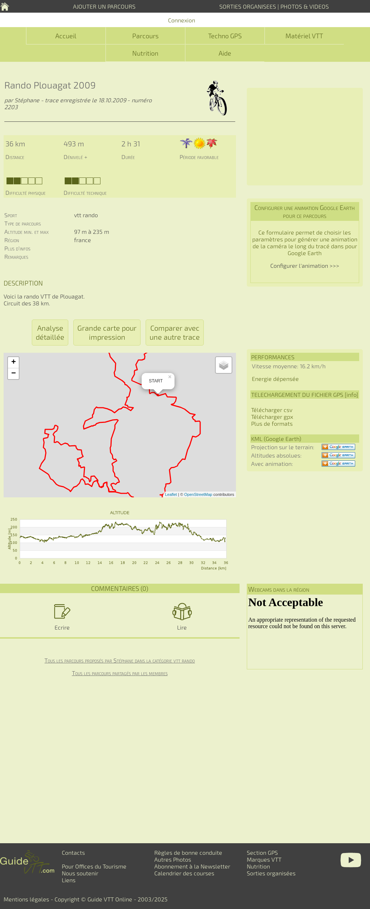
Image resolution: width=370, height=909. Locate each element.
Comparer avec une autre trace (175, 332)
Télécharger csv (271, 409)
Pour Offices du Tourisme (94, 866)
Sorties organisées (271, 873)
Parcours (145, 36)
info (351, 394)
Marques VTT (264, 859)
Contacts (73, 852)
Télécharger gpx (272, 416)
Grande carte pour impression (107, 332)
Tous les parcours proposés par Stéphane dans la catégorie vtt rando (119, 660)
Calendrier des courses (184, 873)
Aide (225, 53)
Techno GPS (225, 36)
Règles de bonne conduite (188, 852)
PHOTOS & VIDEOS (304, 6)
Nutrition (145, 53)
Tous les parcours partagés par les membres (120, 672)
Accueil (65, 36)
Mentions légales (26, 899)
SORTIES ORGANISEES (247, 6)
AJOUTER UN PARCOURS (104, 6)
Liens (69, 879)
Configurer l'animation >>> (304, 265)
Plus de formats (272, 423)
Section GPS (262, 852)
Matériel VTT (304, 36)
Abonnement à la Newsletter (192, 866)
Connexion (181, 20)
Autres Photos (172, 859)
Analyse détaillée (50, 332)
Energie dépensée (275, 378)
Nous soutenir (80, 873)
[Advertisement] (304, 136)
